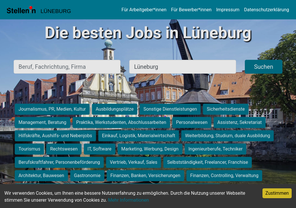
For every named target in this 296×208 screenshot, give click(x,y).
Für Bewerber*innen (191, 9)
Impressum (228, 9)
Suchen (263, 66)
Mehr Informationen (128, 200)
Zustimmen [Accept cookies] (277, 193)
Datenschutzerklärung (266, 9)
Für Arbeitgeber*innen (143, 9)
